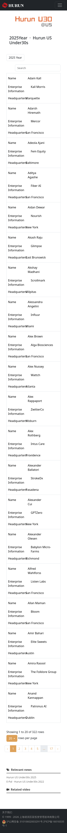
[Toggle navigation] (60, 5)
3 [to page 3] (25, 749)
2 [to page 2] (19, 749)
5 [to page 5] (37, 749)
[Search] (38, 68)
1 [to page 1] (13, 749)
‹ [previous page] (7, 749)
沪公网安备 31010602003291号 (24, 821)
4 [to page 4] (31, 749)
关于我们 (7, 812)
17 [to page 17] (51, 749)
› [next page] (57, 749)
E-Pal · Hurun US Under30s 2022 (25, 781)
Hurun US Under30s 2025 (21, 777)
